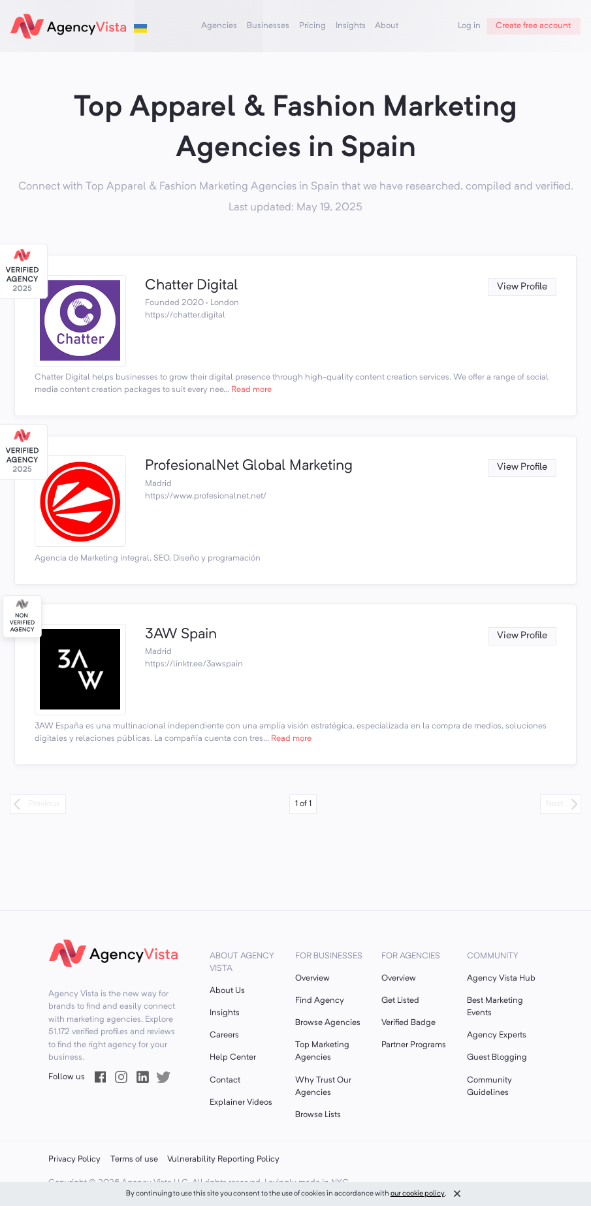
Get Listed (400, 1000)
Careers (224, 1035)
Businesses (268, 26)
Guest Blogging (497, 1057)
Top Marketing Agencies (322, 1051)
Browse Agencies (327, 1023)
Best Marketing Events (495, 1006)
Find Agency (319, 1000)
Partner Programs (413, 1045)
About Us (227, 990)
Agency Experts (496, 1035)
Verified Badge (408, 1023)
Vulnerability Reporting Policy (223, 1159)
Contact (225, 1080)
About (386, 26)
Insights (351, 26)
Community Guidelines (489, 1086)
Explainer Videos (241, 1102)
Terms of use (134, 1159)
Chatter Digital (191, 285)
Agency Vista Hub (501, 978)
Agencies (219, 26)
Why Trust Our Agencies (323, 1086)
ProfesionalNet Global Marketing (249, 466)
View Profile (522, 287)
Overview (312, 978)
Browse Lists (318, 1115)
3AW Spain (181, 634)
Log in (469, 26)
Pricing (312, 26)
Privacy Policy (74, 1159)
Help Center (233, 1057)
